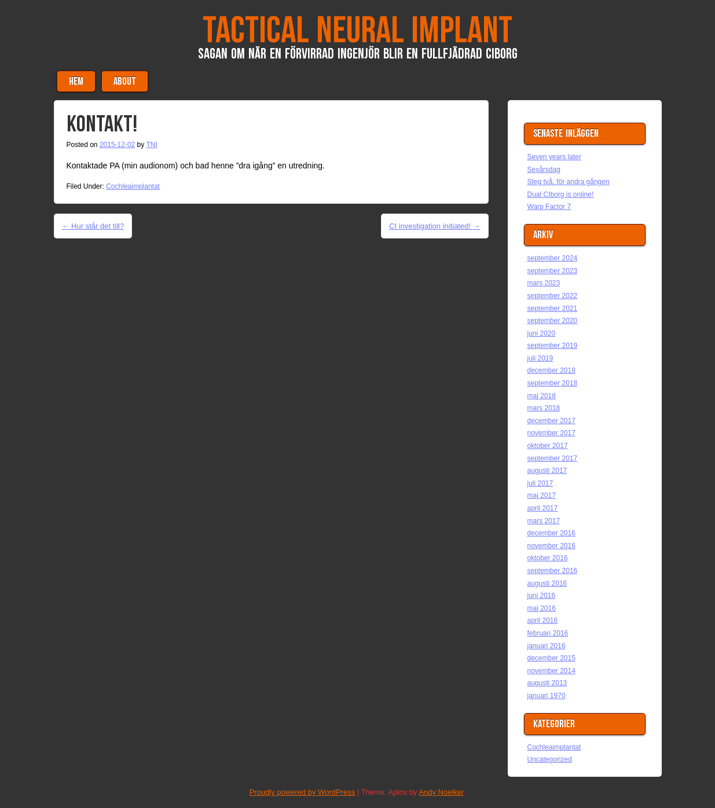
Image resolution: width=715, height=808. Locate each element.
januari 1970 (546, 696)
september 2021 (552, 308)
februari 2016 (548, 633)
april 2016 (542, 620)
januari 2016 (546, 646)
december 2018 (551, 370)
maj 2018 (541, 396)
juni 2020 (541, 333)
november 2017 (551, 433)
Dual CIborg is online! (560, 194)
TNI (151, 145)
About (124, 81)
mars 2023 (543, 283)
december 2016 (551, 533)
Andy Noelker (441, 792)
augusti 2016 (547, 583)
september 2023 (552, 271)
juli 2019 (540, 358)
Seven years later (554, 157)
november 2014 (551, 671)
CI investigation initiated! (435, 226)
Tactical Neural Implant (357, 31)
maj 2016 (541, 608)
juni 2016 (541, 596)
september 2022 (552, 296)
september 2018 (552, 383)
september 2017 (552, 458)
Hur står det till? (93, 226)
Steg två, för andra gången (568, 182)
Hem (76, 81)
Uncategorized (549, 759)
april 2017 (542, 508)
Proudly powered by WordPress (302, 792)
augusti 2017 (547, 471)
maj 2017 (541, 495)
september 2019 (552, 345)
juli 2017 (540, 483)
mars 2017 (543, 521)
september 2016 (552, 571)
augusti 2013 (547, 683)
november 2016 (551, 546)
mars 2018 (543, 408)
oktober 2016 (547, 558)
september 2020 (552, 321)
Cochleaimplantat (133, 186)
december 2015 (551, 658)
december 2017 (551, 421)
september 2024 (552, 258)
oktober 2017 (547, 446)
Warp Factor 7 (549, 207)
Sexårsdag (543, 170)
